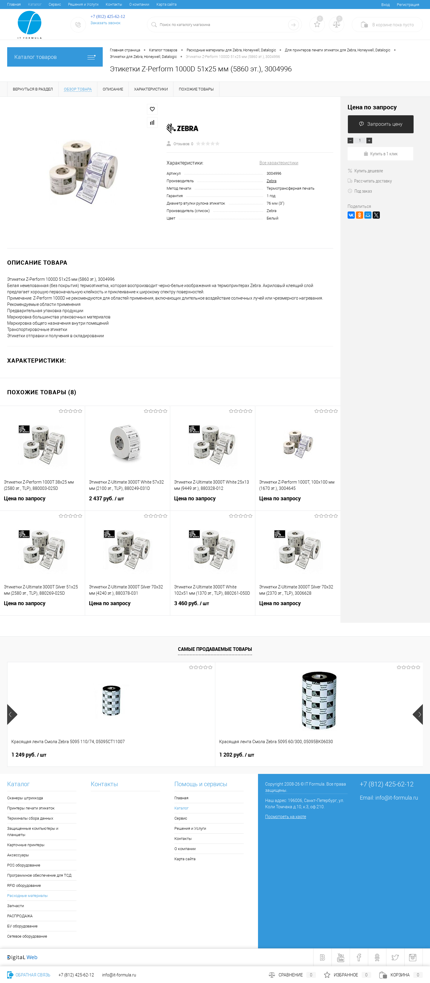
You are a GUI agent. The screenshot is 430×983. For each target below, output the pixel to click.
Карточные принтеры (25, 845)
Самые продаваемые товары (215, 649)
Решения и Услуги (83, 4)
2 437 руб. (127, 502)
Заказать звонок (105, 23)
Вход (385, 4)
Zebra (272, 181)
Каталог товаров (55, 57)
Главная (14, 4)
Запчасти (15, 906)
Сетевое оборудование (27, 936)
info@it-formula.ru (396, 798)
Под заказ (360, 191)
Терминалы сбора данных (30, 818)
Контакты (114, 4)
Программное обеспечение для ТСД (39, 875)
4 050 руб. (231, 755)
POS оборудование (23, 865)
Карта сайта (166, 4)
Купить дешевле (365, 171)
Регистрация (408, 4)
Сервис (55, 4)
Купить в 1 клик (380, 154)
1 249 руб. (28, 755)
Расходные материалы (27, 895)
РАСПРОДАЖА (20, 916)
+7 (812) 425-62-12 (76, 975)
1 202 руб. (132, 755)
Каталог (35, 4)
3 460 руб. (212, 607)
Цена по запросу (42, 502)
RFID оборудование (24, 885)
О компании (139, 4)
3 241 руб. (335, 755)
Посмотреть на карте (285, 816)
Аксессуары (18, 855)
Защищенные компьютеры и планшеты (32, 831)
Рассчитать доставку (370, 181)
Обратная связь (28, 975)
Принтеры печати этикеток (31, 808)
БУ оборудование (22, 926)
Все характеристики (278, 162)
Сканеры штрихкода (25, 798)
